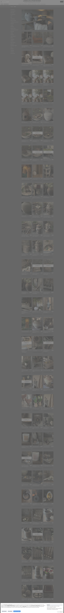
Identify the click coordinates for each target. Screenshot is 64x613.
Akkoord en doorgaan (17, 611)
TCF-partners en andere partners (8, 604)
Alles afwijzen (10, 611)
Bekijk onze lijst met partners (11, 605)
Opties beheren (25, 606)
